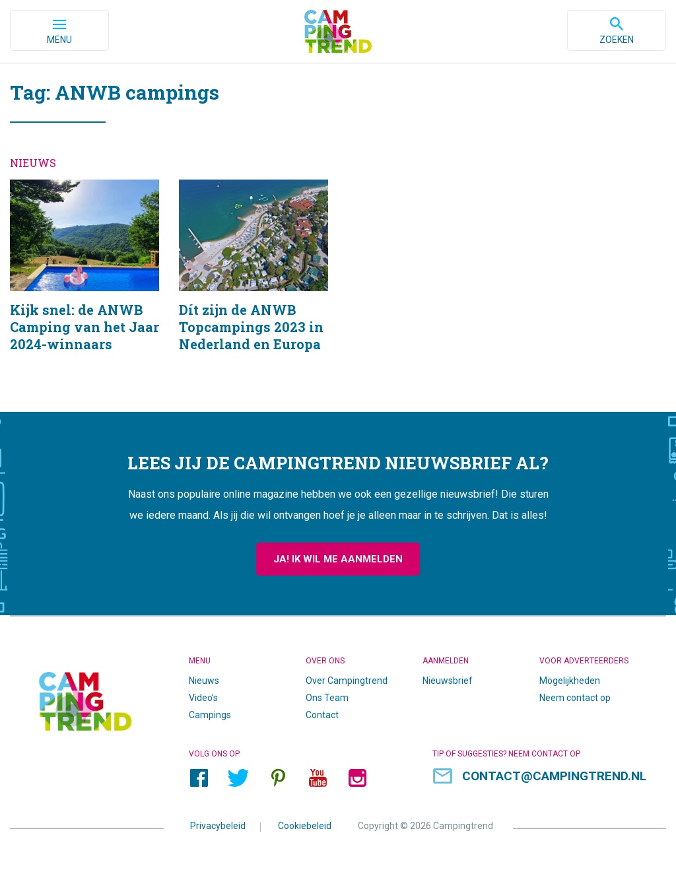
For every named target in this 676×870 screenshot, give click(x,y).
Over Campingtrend (347, 681)
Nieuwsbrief (447, 681)
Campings (210, 715)
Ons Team (327, 698)
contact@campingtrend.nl (554, 776)
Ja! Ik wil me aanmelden (338, 560)
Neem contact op (575, 698)
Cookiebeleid (304, 826)
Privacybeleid (218, 826)
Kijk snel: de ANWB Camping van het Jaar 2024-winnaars (84, 283)
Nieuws (204, 681)
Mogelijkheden (569, 681)
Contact (322, 715)
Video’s (203, 698)
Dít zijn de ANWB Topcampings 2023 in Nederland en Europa (253, 283)
